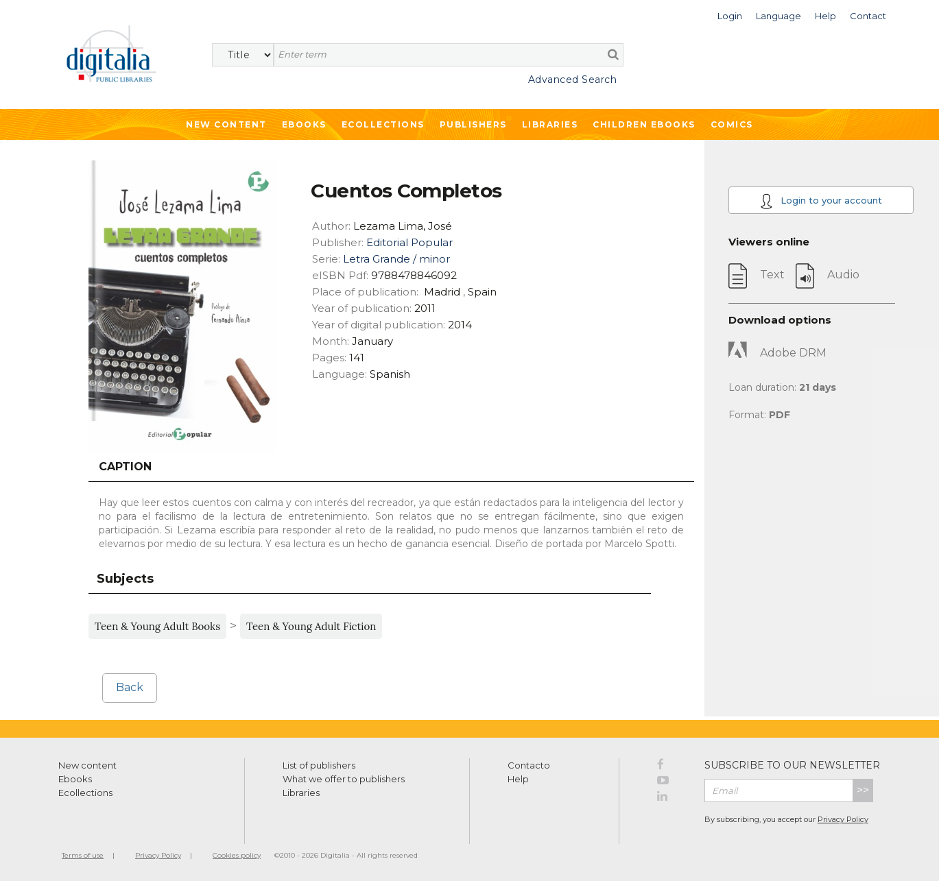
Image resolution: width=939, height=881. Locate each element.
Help (518, 778)
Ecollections (383, 124)
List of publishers (319, 765)
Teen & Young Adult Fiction (311, 626)
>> (863, 790)
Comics (732, 124)
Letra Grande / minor (396, 258)
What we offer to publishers (344, 778)
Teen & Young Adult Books (157, 626)
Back (129, 687)
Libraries (550, 124)
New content (87, 765)
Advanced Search (572, 79)
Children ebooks (644, 124)
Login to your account (821, 201)
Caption (125, 466)
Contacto (529, 765)
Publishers (473, 124)
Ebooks (304, 124)
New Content (226, 124)
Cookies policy (237, 855)
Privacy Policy (843, 819)
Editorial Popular (409, 242)
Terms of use (83, 855)
